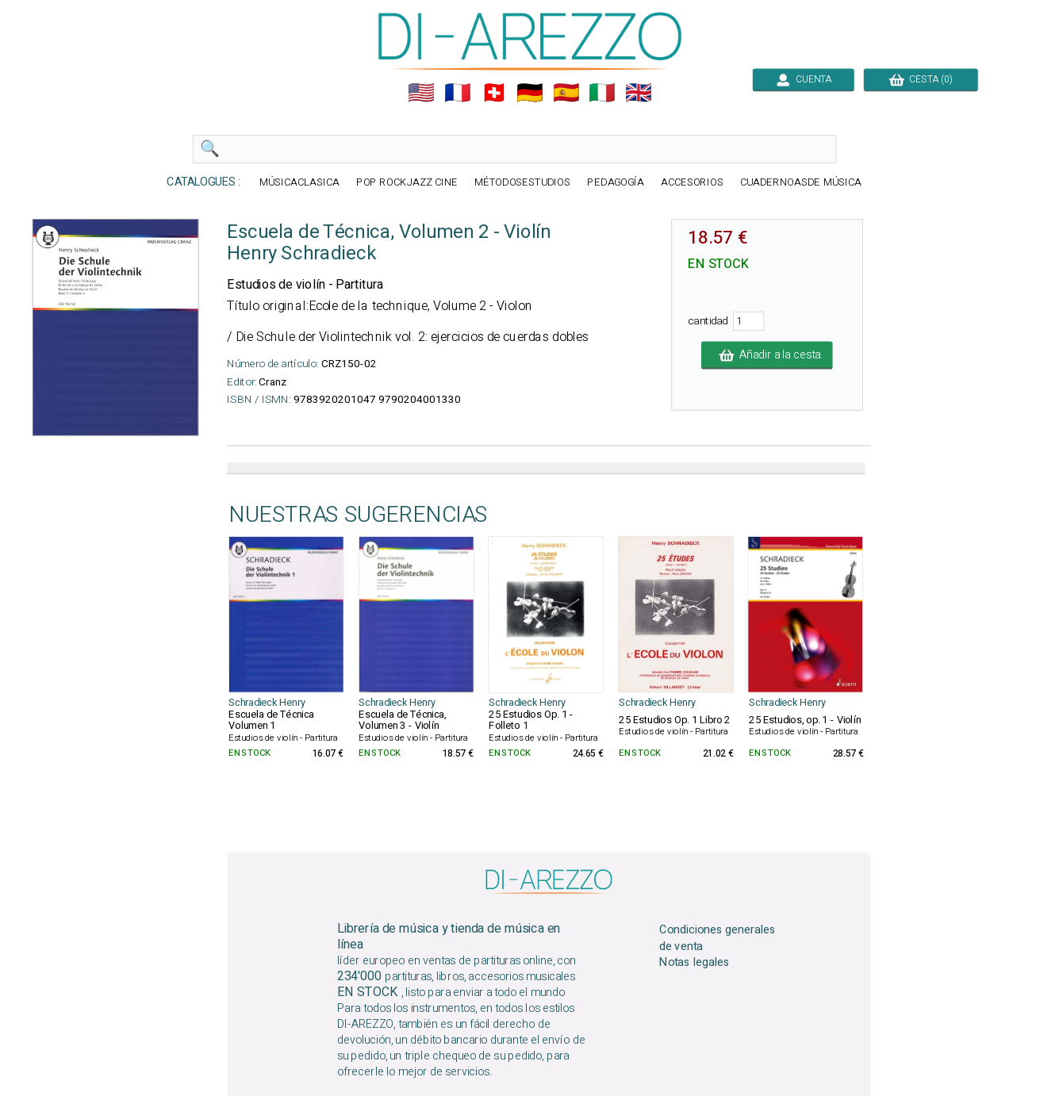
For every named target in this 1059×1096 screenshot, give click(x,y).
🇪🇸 (565, 93)
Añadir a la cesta (767, 355)
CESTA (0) (920, 79)
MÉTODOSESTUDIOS (522, 182)
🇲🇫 (457, 93)
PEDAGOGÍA (615, 182)
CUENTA (803, 79)
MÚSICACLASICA (299, 182)
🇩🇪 (529, 93)
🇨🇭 (493, 93)
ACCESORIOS (691, 182)
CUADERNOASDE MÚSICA (800, 182)
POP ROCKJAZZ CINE (406, 182)
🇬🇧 (638, 93)
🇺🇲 (421, 93)
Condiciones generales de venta (717, 937)
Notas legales (694, 962)
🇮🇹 (602, 93)
